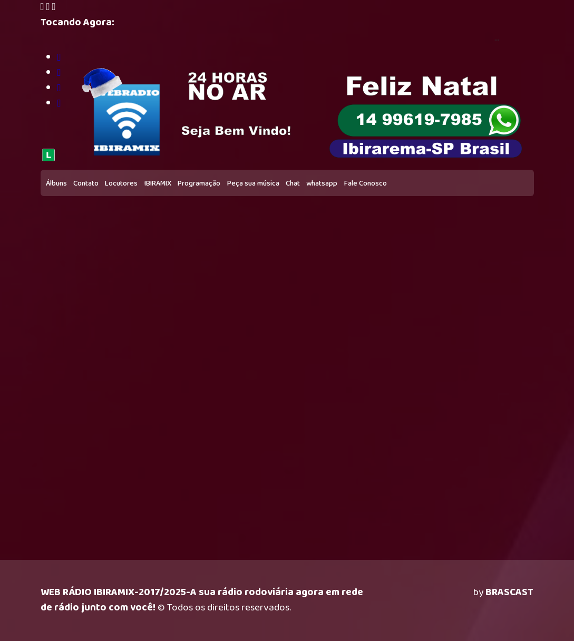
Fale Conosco (365, 183)
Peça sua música (253, 183)
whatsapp (321, 183)
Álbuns (56, 183)
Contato (86, 183)
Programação (199, 183)
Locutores (121, 183)
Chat (293, 183)
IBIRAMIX (157, 183)
